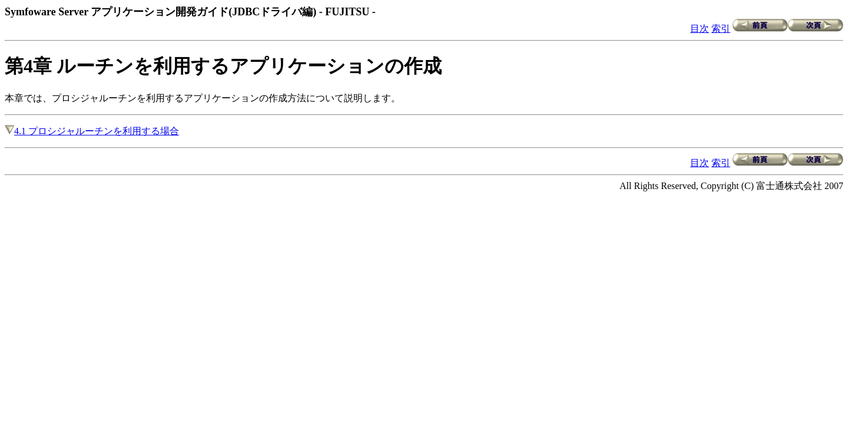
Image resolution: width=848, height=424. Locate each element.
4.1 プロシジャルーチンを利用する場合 (92, 131)
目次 (699, 29)
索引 (720, 29)
